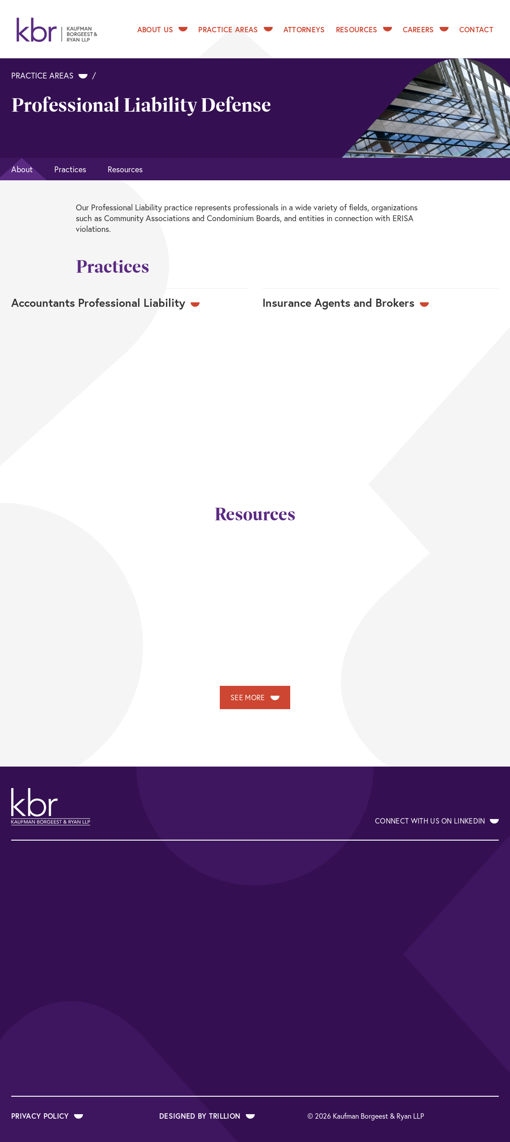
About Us (162, 29)
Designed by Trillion (207, 1115)
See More (255, 697)
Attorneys (304, 29)
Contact (476, 29)
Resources (364, 29)
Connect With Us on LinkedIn (437, 820)
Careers (426, 29)
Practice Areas (235, 29)
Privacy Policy (47, 1115)
